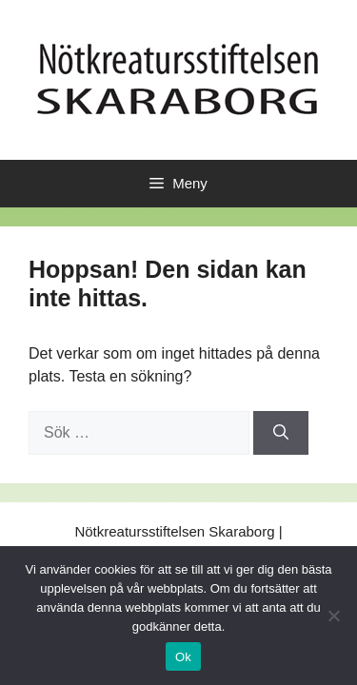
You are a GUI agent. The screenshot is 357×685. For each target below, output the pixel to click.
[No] (333, 615)
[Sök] (280, 433)
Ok (183, 657)
